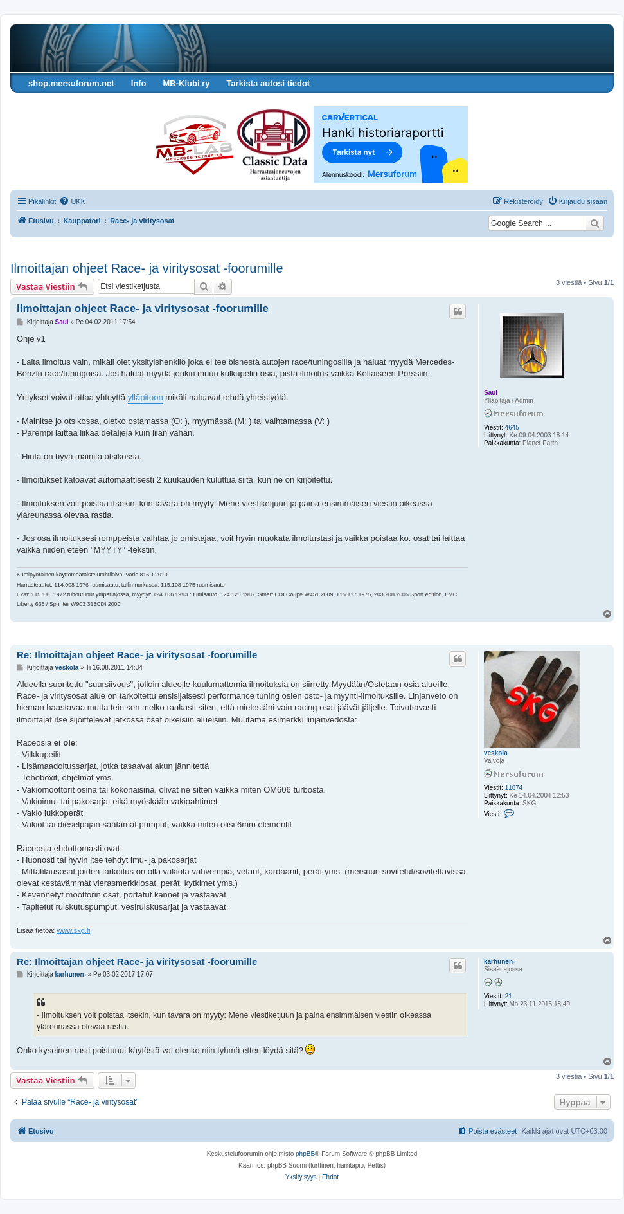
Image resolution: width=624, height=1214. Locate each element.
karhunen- (499, 961)
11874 (514, 787)
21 (508, 996)
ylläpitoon (145, 397)
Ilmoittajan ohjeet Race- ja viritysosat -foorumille (146, 268)
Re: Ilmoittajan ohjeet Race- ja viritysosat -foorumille (137, 654)
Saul (490, 392)
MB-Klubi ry (186, 83)
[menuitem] (72, 201)
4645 (512, 427)
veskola (496, 753)
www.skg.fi (73, 930)
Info (139, 83)
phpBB (305, 1153)
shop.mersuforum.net (71, 83)
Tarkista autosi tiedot (268, 83)
